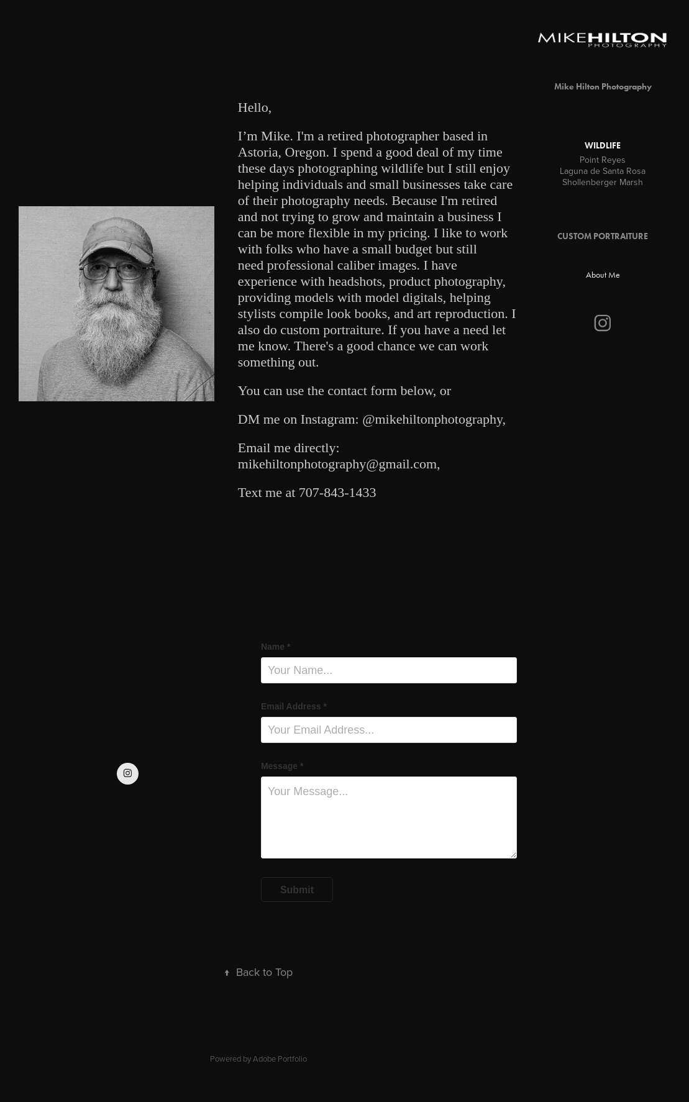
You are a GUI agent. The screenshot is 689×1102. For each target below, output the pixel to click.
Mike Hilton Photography (603, 86)
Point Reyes (603, 159)
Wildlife (603, 145)
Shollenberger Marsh (602, 182)
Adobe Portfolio (280, 1058)
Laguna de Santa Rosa (603, 171)
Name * (275, 646)
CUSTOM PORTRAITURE (602, 236)
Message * (282, 766)
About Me (603, 275)
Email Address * (294, 706)
